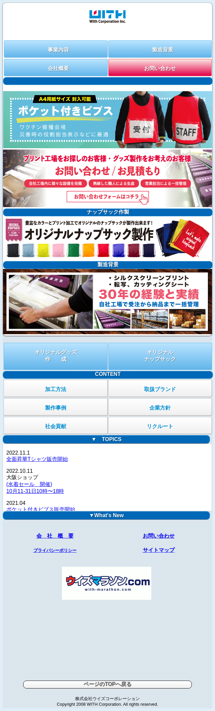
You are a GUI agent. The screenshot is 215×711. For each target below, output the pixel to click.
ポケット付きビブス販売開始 (40, 509)
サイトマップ (159, 550)
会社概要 (58, 68)
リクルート (160, 426)
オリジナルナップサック (160, 355)
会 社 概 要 (55, 536)
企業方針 (160, 408)
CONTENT (108, 374)
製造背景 (163, 50)
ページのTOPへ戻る (107, 684)
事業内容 (58, 50)
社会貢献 (55, 426)
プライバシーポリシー (55, 550)
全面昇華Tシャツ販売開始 (37, 459)
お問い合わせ (160, 68)
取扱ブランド (160, 389)
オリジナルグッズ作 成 (55, 355)
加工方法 (55, 389)
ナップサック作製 (108, 212)
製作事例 (55, 408)
